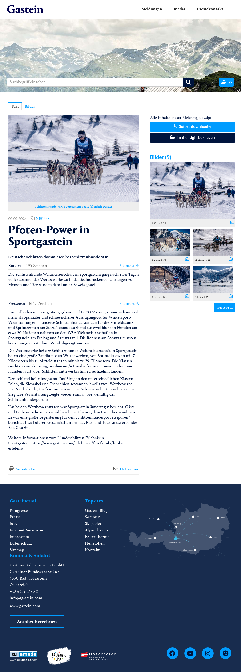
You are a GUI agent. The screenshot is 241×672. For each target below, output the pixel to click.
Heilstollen (95, 543)
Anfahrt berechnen (37, 621)
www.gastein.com (25, 605)
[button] (226, 82)
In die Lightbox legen (192, 137)
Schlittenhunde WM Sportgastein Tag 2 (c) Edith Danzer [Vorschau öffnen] (73, 207)
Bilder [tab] (30, 106)
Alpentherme (97, 530)
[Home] (25, 9)
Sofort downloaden (193, 126)
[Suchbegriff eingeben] (100, 82)
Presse (15, 517)
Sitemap (17, 549)
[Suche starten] (188, 82)
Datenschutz (21, 543)
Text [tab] (15, 106)
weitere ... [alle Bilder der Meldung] (225, 307)
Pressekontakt (210, 9)
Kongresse (19, 510)
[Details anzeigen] (231, 222)
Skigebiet (93, 523)
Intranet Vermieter (27, 530)
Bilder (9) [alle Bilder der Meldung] (160, 157)
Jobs (13, 523)
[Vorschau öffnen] (73, 158)
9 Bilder (42, 218)
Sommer (92, 517)
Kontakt (92, 549)
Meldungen (151, 9)
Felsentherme (97, 536)
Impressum (19, 536)
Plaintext (129, 265)
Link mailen (129, 469)
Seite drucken (26, 469)
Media (179, 9)
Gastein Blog (96, 510)
